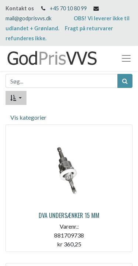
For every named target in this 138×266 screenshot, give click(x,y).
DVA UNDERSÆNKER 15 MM (69, 215)
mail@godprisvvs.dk (29, 18)
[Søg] (124, 81)
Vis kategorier (28, 117)
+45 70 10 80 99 (68, 8)
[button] (16, 98)
